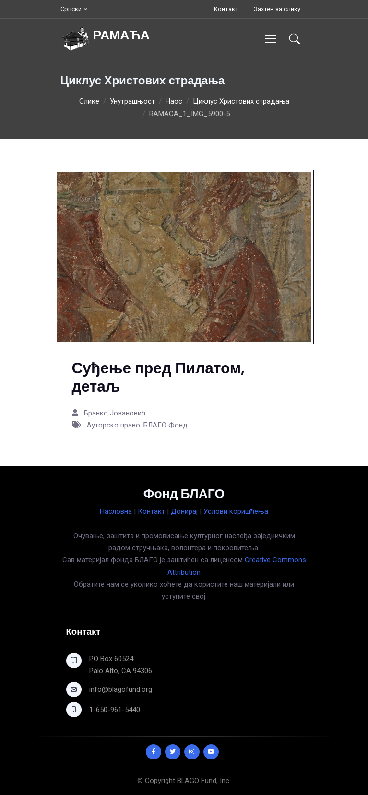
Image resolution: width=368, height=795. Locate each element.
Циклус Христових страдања (241, 101)
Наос (174, 101)
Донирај (184, 511)
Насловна (116, 511)
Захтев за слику (277, 8)
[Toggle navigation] (270, 39)
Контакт (226, 8)
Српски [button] (71, 8)
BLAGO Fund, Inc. (204, 780)
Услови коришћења (235, 511)
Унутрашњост (132, 101)
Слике (89, 101)
